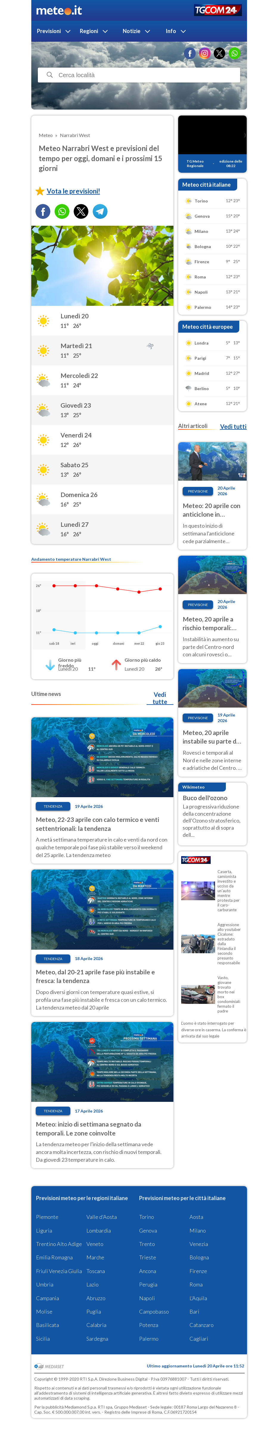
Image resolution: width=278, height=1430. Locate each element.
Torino (146, 1217)
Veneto (94, 1244)
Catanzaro (202, 1325)
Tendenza (53, 806)
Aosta (196, 1217)
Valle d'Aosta (101, 1217)
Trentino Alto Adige (59, 1244)
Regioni (89, 31)
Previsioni (49, 31)
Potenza (148, 1325)
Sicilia (43, 1338)
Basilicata (47, 1325)
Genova (148, 1230)
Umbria (44, 1284)
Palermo (149, 1338)
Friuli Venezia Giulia (59, 1271)
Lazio (92, 1284)
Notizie (131, 31)
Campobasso (154, 1311)
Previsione (198, 491)
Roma (196, 1284)
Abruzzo (95, 1298)
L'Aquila (198, 1298)
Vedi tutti (233, 426)
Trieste (147, 1257)
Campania (47, 1298)
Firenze (198, 1271)
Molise (44, 1311)
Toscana (95, 1271)
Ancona (147, 1271)
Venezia (199, 1244)
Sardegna (97, 1338)
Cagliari (199, 1338)
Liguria (44, 1230)
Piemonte (47, 1217)
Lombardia (98, 1230)
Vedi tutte (160, 698)
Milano (198, 1230)
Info (171, 31)
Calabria (96, 1325)
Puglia (93, 1311)
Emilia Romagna (54, 1257)
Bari (194, 1311)
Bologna (199, 1257)
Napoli (147, 1298)
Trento (147, 1244)
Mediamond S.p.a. (81, 1406)
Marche (95, 1257)
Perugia (148, 1284)
